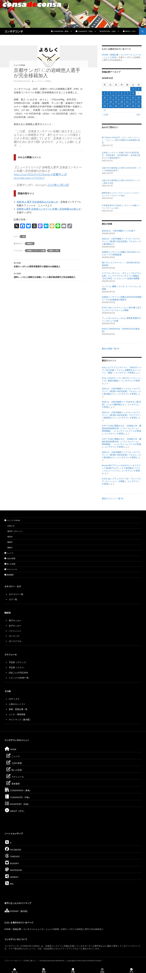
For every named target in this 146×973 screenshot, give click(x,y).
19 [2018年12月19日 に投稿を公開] (116, 101)
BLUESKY (11, 863)
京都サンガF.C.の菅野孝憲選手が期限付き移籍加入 (49, 264)
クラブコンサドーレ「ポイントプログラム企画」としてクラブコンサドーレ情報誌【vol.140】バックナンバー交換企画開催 (121, 276)
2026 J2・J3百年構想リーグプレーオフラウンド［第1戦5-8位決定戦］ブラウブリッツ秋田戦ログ (121, 415)
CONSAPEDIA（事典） (60, 31)
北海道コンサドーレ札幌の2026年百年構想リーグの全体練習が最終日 (122, 298)
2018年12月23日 (58, 185)
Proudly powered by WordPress (52, 960)
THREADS (11, 856)
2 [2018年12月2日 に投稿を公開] (138, 89)
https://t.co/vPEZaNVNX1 (28, 174)
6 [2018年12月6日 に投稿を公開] (121, 93)
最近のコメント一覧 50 (112, 498)
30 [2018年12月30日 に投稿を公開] (138, 106)
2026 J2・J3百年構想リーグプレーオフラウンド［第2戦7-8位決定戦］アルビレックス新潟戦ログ (121, 241)
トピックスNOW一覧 (19, 677)
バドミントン (15, 631)
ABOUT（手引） (130, 31)
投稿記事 (114, 54)
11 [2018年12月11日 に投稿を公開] (110, 97)
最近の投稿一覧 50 (110, 348)
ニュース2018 (19, 65)
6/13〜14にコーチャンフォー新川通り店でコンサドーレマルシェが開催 (121, 308)
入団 (23, 236)
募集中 (10, 547)
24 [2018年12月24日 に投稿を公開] (104, 106)
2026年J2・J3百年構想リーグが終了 (118, 230)
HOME (105, 54)
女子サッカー (15, 625)
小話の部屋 (9, 558)
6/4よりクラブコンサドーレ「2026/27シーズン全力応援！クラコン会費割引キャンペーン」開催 (122, 370)
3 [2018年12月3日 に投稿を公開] (104, 93)
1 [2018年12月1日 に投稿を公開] (133, 89)
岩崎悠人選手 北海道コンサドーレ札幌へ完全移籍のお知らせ (49, 208)
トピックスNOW (12, 520)
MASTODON (13, 870)
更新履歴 (9, 575)
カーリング (14, 636)
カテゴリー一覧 (16, 594)
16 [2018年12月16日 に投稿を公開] (138, 97)
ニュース (9, 553)
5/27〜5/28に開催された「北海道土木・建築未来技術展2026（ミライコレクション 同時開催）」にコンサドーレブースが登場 (122, 428)
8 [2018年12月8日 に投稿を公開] (133, 93)
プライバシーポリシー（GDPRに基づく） (21, 960)
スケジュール (10, 569)
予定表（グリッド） (18, 662)
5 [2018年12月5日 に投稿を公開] (116, 93)
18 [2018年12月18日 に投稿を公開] (110, 101)
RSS (8, 884)
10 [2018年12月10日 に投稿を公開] (104, 97)
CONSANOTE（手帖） (85, 31)
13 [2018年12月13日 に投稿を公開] (122, 97)
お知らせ (10, 526)
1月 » (138, 114)
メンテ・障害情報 (17, 714)
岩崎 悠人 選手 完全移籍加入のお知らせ (37, 201)
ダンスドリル (15, 641)
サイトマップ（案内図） (20, 719)
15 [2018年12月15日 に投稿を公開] (133, 97)
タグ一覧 (13, 599)
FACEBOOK (12, 849)
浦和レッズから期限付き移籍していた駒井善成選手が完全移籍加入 (49, 275)
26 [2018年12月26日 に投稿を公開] (116, 106)
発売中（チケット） (15, 531)
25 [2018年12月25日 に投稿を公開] (110, 106)
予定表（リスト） (17, 667)
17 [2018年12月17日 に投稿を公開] (104, 101)
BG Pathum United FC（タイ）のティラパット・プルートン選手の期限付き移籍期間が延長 (121, 140)
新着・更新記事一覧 (18, 709)
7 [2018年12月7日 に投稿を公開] (127, 93)
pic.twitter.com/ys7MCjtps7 (29, 178)
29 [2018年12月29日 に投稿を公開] (133, 106)
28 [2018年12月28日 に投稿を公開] (127, 106)
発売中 (10, 537)
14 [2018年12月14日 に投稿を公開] (127, 97)
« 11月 (105, 114)
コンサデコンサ (13, 31)
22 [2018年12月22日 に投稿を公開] (133, 101)
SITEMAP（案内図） (16, 911)
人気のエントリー (17, 704)
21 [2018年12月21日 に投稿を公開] (127, 101)
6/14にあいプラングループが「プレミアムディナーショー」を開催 (121, 479)
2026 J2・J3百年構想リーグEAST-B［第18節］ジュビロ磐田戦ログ (121, 403)
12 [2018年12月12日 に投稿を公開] (116, 97)
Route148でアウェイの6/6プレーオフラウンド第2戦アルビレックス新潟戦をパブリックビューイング (121, 468)
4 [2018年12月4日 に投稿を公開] (110, 93)
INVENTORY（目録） (108, 31)
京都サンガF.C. (54, 251)
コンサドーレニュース (131, 54)
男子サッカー (15, 620)
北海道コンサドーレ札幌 (36, 251)
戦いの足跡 (9, 564)
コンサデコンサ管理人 (43, 81)
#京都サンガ (59, 174)
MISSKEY (11, 877)
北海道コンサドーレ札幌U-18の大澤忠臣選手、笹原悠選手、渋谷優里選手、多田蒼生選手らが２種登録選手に (121, 155)
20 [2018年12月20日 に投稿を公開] (122, 101)
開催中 (10, 542)
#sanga (46, 174)
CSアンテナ (14, 699)
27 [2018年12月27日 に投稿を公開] (122, 106)
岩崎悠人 (30, 243)
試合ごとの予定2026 (18, 672)
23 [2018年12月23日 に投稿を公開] (138, 101)
